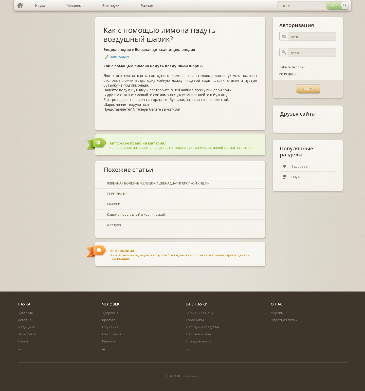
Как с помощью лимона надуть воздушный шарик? (159, 34)
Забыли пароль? (291, 67)
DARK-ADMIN (119, 57)
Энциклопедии (117, 49)
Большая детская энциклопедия (165, 49)
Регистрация (288, 74)
